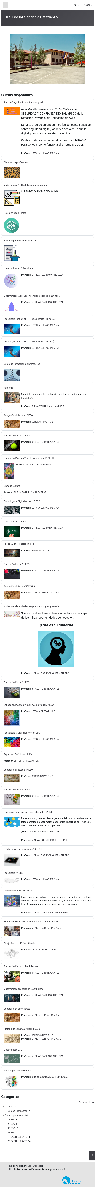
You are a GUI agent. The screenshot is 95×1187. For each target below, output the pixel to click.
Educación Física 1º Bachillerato (21, 966)
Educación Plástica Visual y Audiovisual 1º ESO (29, 458)
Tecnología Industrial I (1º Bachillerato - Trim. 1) (29, 341)
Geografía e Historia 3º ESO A (19, 586)
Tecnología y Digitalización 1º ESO (22, 501)
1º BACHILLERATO (17, 1136)
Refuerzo (8, 387)
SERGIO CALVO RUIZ (42, 421)
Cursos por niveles (15, 1115)
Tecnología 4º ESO (13, 872)
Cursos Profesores (17, 1110)
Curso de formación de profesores (22, 363)
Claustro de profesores (16, 162)
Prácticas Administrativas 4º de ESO (23, 849)
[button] (76, 5)
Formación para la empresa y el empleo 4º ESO (28, 812)
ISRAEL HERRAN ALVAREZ (45, 441)
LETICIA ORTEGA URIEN (38, 464)
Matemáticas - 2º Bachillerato (19, 268)
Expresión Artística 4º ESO (18, 754)
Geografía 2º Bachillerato (17, 1008)
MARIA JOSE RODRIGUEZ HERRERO (50, 673)
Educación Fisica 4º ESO (17, 789)
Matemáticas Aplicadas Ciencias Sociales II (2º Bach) (32, 295)
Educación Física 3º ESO (17, 682)
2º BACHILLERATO (17, 1141)
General (9, 1106)
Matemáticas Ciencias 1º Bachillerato (24, 988)
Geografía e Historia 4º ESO (18, 769)
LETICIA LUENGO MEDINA (45, 153)
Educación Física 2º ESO (17, 564)
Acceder (88, 5)
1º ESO (11, 1119)
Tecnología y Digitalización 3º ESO (22, 732)
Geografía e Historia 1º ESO (18, 415)
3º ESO (11, 1128)
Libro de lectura (12, 486)
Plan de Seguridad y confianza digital (23, 102)
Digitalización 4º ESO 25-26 (18, 890)
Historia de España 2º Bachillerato (22, 1028)
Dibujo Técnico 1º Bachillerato (20, 943)
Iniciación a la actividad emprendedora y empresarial (31, 606)
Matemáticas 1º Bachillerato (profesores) (26, 185)
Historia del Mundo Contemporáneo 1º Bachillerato (31, 921)
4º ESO (11, 1132)
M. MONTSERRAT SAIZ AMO (46, 592)
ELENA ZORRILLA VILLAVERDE (48, 406)
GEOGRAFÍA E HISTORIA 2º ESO (21, 544)
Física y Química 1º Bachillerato (20, 240)
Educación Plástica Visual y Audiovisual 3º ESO (29, 704)
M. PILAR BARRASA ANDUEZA (47, 274)
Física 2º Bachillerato (15, 212)
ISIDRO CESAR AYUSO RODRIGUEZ (50, 1077)
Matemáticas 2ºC (13, 1049)
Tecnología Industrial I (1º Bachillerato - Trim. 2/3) (30, 318)
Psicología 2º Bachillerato (17, 1070)
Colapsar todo (86, 1102)
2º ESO (11, 1123)
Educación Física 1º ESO (17, 435)
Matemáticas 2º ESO (15, 521)
